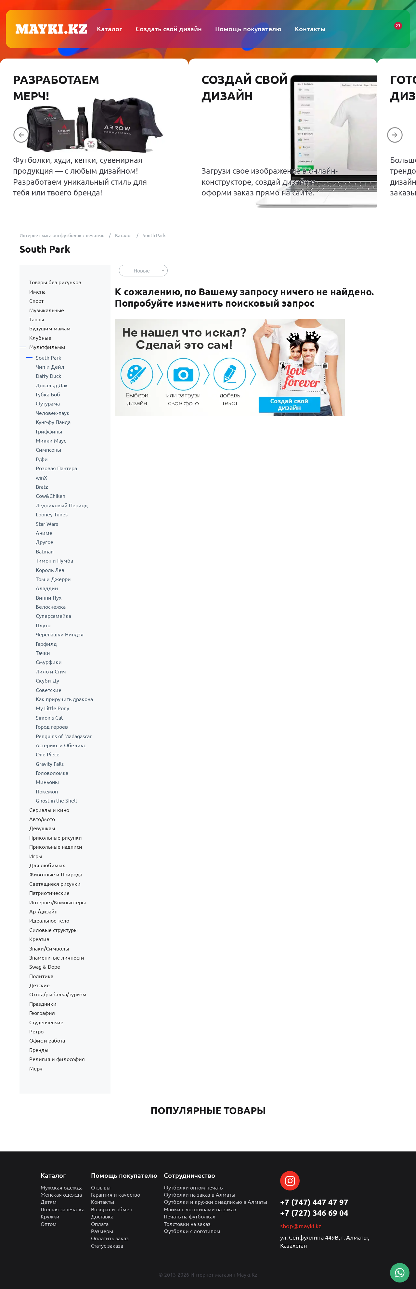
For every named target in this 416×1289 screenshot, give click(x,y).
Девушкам (42, 828)
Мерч (36, 1068)
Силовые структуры (53, 930)
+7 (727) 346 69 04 (314, 1213)
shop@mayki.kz (300, 1226)
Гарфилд (46, 644)
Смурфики (49, 662)
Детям (49, 1202)
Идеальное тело (49, 921)
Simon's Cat (49, 718)
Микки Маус (51, 441)
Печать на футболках (189, 1216)
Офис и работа (47, 1040)
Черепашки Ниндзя (60, 634)
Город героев (52, 727)
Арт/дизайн (43, 911)
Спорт (36, 301)
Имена (37, 292)
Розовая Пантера (56, 468)
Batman (45, 551)
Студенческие (46, 1022)
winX (41, 478)
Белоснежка (51, 607)
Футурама (48, 403)
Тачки (43, 653)
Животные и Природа (55, 874)
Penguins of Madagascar (64, 736)
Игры (35, 856)
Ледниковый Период (62, 505)
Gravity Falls (50, 764)
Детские (39, 985)
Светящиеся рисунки (55, 884)
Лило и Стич (51, 671)
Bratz (42, 487)
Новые (142, 270)
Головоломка (52, 773)
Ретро (36, 1031)
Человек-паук (53, 413)
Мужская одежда (62, 1187)
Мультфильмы (47, 347)
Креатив (39, 939)
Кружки (50, 1216)
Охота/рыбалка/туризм (57, 994)
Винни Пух (48, 598)
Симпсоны (48, 450)
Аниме (44, 533)
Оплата (100, 1224)
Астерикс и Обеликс (61, 745)
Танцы (36, 319)
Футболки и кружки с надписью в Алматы (215, 1202)
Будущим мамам (50, 328)
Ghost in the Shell (56, 801)
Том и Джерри (53, 579)
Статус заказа (107, 1246)
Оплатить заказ (110, 1238)
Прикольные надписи (55, 847)
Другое (44, 542)
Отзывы (100, 1187)
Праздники (43, 1004)
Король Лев (50, 570)
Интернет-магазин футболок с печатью (62, 235)
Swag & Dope (44, 967)
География (42, 1013)
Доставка (102, 1216)
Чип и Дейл (50, 367)
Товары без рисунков (55, 282)
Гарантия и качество (115, 1195)
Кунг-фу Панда (53, 422)
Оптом (49, 1224)
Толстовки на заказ (187, 1224)
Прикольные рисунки (55, 838)
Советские (48, 690)
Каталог (123, 235)
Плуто (43, 625)
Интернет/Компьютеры (57, 902)
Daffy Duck (48, 376)
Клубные (40, 338)
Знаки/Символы (49, 948)
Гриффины (49, 431)
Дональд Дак (52, 385)
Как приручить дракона (64, 699)
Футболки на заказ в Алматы (199, 1195)
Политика (41, 976)
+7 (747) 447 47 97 (314, 1202)
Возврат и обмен (111, 1209)
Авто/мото (42, 819)
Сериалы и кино (49, 810)
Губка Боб (48, 394)
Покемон (47, 791)
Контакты (102, 1202)
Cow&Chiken (50, 496)
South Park (48, 358)
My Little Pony (52, 708)
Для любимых (47, 865)
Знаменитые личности (56, 958)
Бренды (38, 1050)
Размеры (102, 1231)
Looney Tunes (52, 514)
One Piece (47, 754)
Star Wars (47, 524)
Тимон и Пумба (54, 561)
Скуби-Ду (47, 681)
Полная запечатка (62, 1209)
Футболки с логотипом (192, 1231)
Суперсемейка (53, 616)
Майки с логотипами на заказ (200, 1209)
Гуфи (42, 459)
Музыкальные (46, 310)
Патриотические (49, 893)
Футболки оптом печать (193, 1187)
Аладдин (47, 588)
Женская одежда (61, 1195)
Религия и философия (57, 1059)
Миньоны (47, 782)
